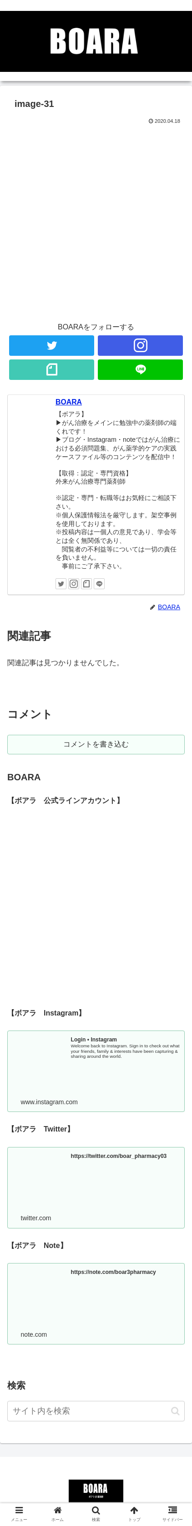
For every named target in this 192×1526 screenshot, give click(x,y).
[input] (96, 1411)
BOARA (69, 402)
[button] (175, 1411)
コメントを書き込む (96, 744)
